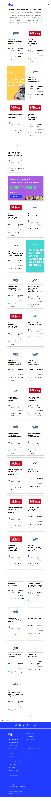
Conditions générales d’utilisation (15, 791)
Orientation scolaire (32, 182)
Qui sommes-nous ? (14, 770)
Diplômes (25, 179)
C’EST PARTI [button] (16, 196)
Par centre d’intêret (32, 739)
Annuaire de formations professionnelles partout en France (21, 786)
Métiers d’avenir (16, 182)
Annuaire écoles (12, 745)
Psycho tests (30, 753)
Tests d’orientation (31, 751)
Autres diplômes (12, 764)
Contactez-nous (13, 775)
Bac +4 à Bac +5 (12, 759)
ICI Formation (31, 784)
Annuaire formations (13, 742)
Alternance (15, 179)
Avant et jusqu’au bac (13, 751)
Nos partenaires (13, 772)
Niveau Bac (11, 753)
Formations (8, 720)
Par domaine (30, 736)
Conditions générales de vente (15, 795)
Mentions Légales (12, 788)
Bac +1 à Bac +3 (12, 756)
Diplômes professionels (14, 761)
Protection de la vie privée (14, 793)
